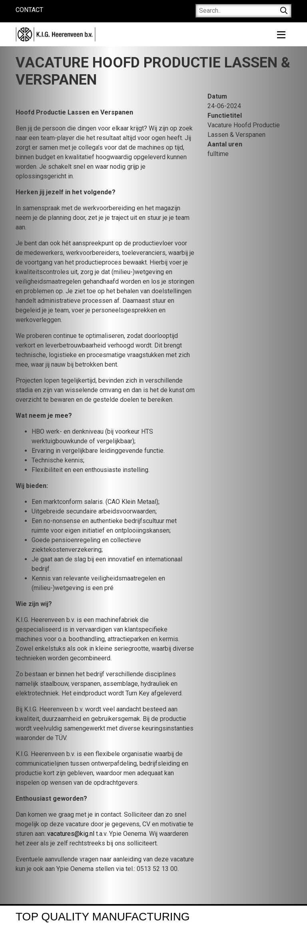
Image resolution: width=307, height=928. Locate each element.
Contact (29, 10)
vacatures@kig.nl (70, 833)
